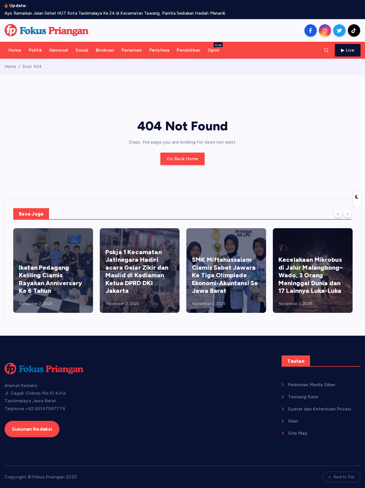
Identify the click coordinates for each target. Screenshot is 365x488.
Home (14, 50)
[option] (53, 270)
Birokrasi (105, 50)
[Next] (347, 213)
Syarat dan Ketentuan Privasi (319, 409)
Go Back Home (182, 158)
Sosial (82, 50)
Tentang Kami (303, 396)
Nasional (58, 50)
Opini (215, 47)
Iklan (293, 421)
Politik (35, 50)
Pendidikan (188, 50)
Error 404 (32, 66)
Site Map (297, 433)
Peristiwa (159, 50)
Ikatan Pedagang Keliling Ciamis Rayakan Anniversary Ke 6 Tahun (50, 279)
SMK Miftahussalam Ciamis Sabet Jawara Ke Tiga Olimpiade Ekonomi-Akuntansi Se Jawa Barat (225, 275)
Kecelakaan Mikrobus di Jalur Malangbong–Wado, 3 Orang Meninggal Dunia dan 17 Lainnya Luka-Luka (310, 275)
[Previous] (338, 213)
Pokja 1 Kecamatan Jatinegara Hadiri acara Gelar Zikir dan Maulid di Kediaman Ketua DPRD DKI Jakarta (136, 271)
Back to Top (341, 477)
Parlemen (131, 50)
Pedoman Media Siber (311, 384)
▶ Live (347, 50)
